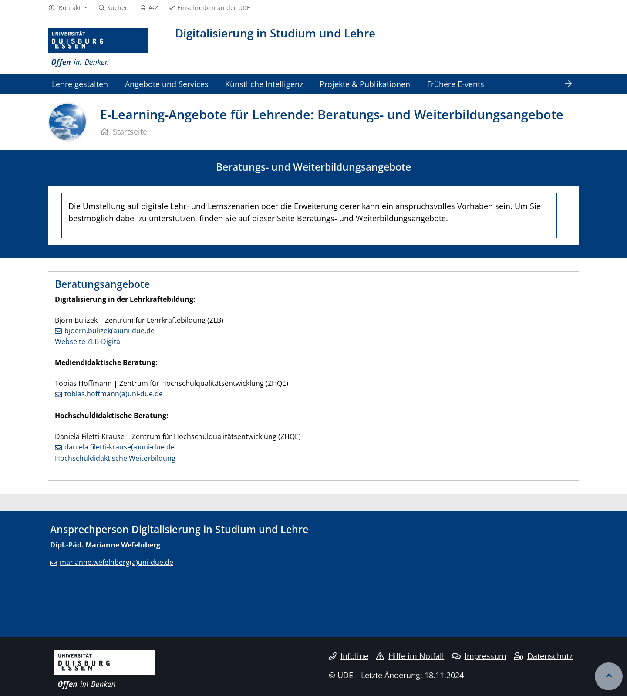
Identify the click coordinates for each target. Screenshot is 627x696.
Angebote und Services (167, 83)
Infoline (348, 656)
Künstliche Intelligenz (264, 83)
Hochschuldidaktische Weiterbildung (115, 458)
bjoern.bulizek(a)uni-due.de (109, 330)
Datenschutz (543, 656)
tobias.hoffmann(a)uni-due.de (113, 394)
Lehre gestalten (80, 83)
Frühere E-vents (455, 83)
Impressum (479, 656)
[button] (68, 7)
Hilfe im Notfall (410, 656)
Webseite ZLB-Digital (88, 341)
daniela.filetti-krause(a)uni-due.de (119, 447)
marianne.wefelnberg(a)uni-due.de (116, 562)
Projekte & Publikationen (365, 83)
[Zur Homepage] (98, 48)
